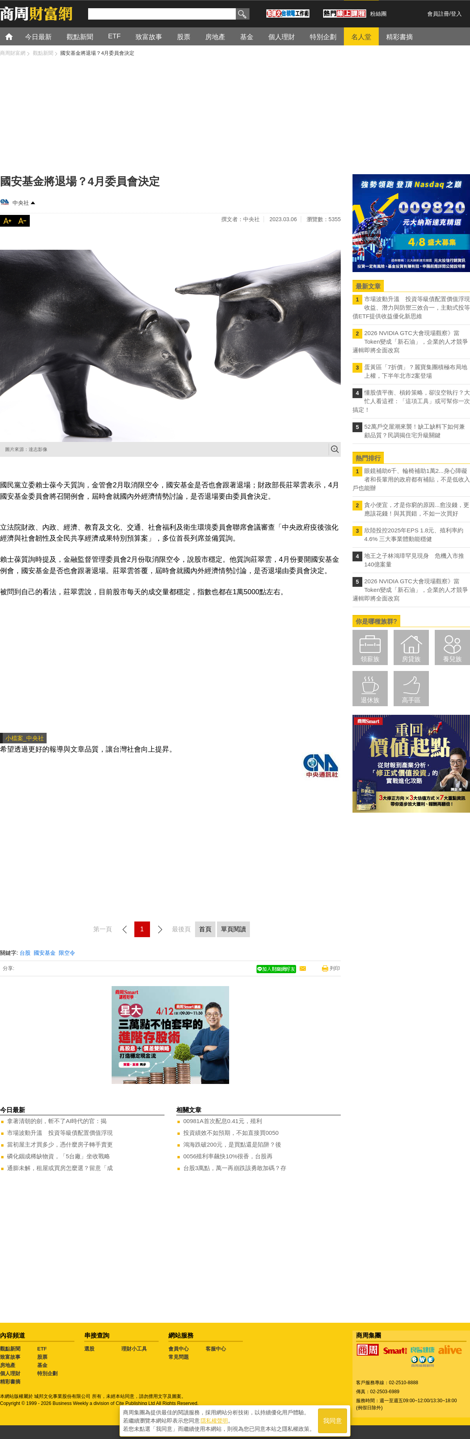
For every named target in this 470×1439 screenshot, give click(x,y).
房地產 (7, 1365)
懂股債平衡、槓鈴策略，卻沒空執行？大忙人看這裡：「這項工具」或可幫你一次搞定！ (411, 401)
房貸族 (411, 659)
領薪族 (370, 659)
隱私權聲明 (214, 1420)
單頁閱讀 (233, 929)
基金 (42, 1365)
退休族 (370, 700)
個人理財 (10, 1373)
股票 (42, 1357)
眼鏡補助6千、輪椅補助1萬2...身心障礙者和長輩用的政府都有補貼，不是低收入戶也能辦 (411, 479)
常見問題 (178, 1357)
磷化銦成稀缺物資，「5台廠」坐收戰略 (58, 1156)
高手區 (411, 700)
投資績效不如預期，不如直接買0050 (230, 1132)
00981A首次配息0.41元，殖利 (222, 1121)
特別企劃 (47, 1373)
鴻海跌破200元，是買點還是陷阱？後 (232, 1144)
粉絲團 (378, 14)
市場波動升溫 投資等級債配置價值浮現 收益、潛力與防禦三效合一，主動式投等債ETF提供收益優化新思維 (411, 307)
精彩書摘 (10, 1382)
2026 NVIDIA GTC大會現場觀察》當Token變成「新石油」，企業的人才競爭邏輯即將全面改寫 (410, 341)
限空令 (67, 953)
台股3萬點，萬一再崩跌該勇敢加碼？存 (234, 1168)
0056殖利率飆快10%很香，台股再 (228, 1156)
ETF (42, 1349)
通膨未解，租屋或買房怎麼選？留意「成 (60, 1168)
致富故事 (10, 1357)
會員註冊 (438, 14)
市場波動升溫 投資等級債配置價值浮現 (60, 1132)
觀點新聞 (10, 1349)
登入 (456, 14)
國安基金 (45, 953)
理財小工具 (134, 1349)
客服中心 (216, 1349)
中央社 (21, 203)
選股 (89, 1349)
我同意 (332, 1420)
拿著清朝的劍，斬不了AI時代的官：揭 (57, 1121)
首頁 (16, 36)
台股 (25, 953)
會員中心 (178, 1349)
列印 (335, 968)
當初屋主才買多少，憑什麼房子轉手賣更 (60, 1144)
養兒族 (452, 659)
